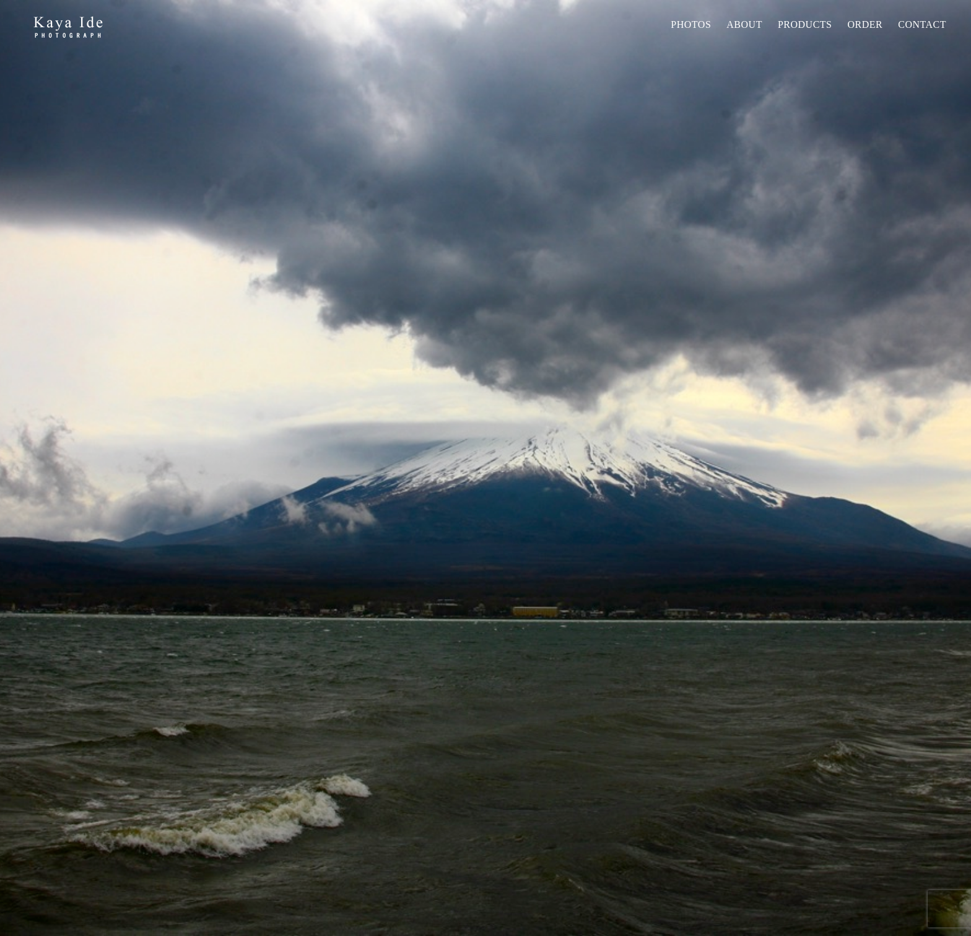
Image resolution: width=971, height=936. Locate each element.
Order (864, 24)
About (744, 24)
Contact (922, 24)
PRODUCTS (805, 24)
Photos (691, 24)
